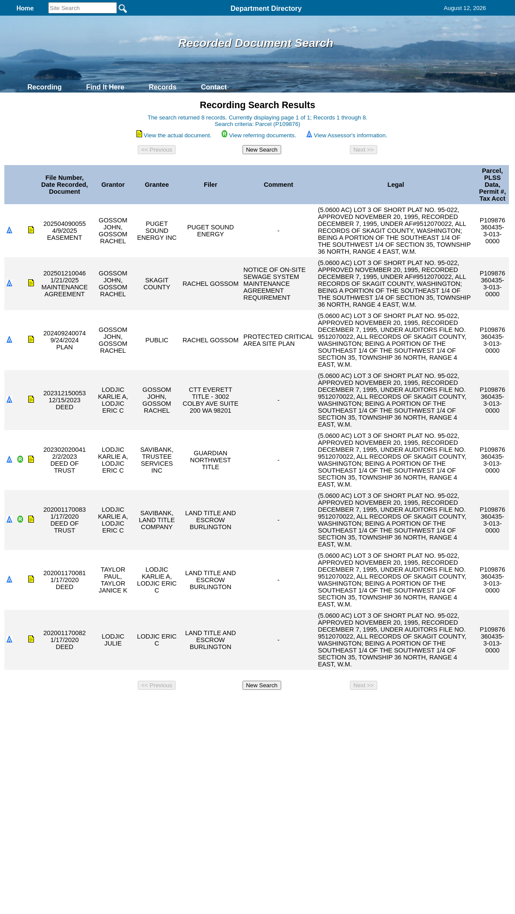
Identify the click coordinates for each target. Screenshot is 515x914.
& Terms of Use (286, 705)
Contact (214, 87)
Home (173, 705)
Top (113, 705)
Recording (44, 87)
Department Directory (266, 8)
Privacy (254, 705)
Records (162, 87)
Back (139, 705)
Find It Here (105, 87)
